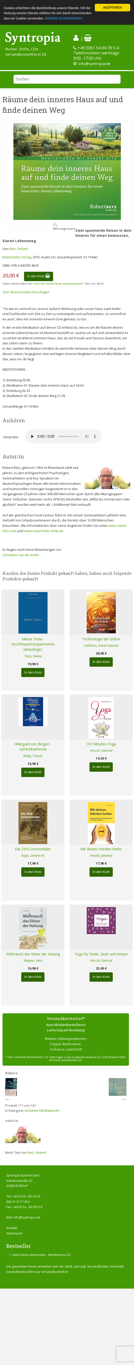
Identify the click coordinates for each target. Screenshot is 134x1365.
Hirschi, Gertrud (101, 750)
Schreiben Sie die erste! (21, 555)
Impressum (14, 1233)
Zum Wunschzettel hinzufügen (26, 292)
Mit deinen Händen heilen (101, 849)
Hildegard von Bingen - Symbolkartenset (33, 747)
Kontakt (11, 1228)
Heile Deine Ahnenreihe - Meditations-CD (41, 1255)
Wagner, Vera (33, 960)
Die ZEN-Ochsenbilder (33, 849)
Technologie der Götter (101, 639)
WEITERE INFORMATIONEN (64, 18)
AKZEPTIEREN (112, 7)
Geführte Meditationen (42, 1110)
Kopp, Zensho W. (33, 855)
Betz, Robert (18, 248)
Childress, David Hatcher (101, 645)
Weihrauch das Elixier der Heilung (33, 954)
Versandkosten (98, 1266)
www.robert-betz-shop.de (43, 531)
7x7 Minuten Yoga (101, 744)
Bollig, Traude (32, 755)
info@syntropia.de (94, 63)
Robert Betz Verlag (17, 257)
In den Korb (38, 276)
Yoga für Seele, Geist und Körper (101, 954)
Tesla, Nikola (33, 656)
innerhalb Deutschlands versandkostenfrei (58, 283)
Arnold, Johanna (101, 855)
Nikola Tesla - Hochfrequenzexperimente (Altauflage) (33, 644)
